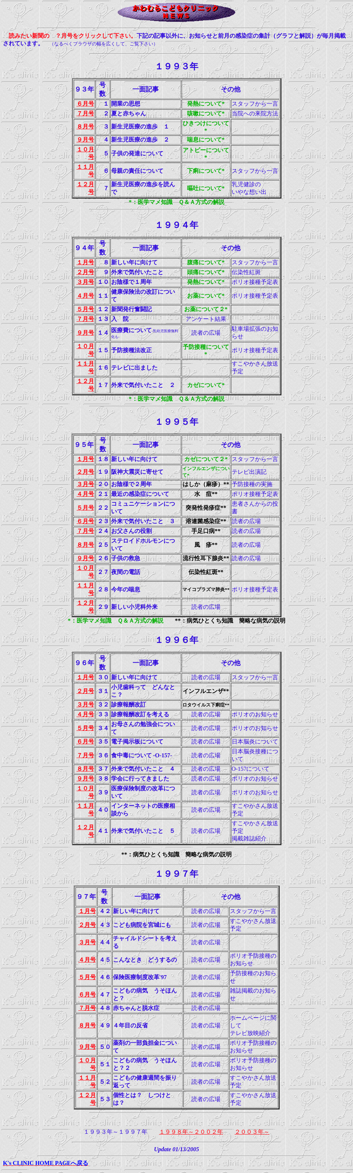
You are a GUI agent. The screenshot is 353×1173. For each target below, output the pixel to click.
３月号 (85, 282)
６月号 (85, 104)
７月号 (85, 113)
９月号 (85, 140)
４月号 (85, 296)
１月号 (85, 262)
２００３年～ (252, 1132)
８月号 (85, 126)
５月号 (85, 309)
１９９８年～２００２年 (191, 1132)
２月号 (85, 272)
